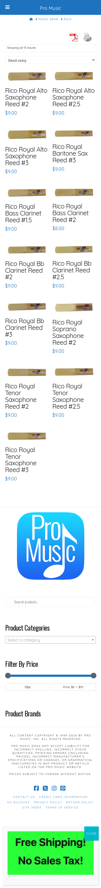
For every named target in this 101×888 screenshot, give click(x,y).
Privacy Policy (48, 802)
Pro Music (50, 8)
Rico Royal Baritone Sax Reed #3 (70, 153)
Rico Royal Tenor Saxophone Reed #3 (21, 460)
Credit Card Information (63, 797)
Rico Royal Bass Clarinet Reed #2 (70, 213)
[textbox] (50, 640)
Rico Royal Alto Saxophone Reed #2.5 (73, 97)
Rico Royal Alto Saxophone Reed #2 (26, 97)
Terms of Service (62, 807)
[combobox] (50, 640)
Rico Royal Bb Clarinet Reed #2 (24, 270)
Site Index (31, 807)
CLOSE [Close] (91, 833)
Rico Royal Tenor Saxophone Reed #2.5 (68, 396)
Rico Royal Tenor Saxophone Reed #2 (21, 396)
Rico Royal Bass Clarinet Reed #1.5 (23, 213)
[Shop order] (50, 60)
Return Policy (80, 802)
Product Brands (23, 713)
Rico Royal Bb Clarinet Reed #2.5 (71, 270)
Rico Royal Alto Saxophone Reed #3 (26, 156)
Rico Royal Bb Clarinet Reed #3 (24, 327)
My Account (18, 802)
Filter (28, 687)
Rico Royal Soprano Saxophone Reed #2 (68, 332)
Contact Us (24, 797)
